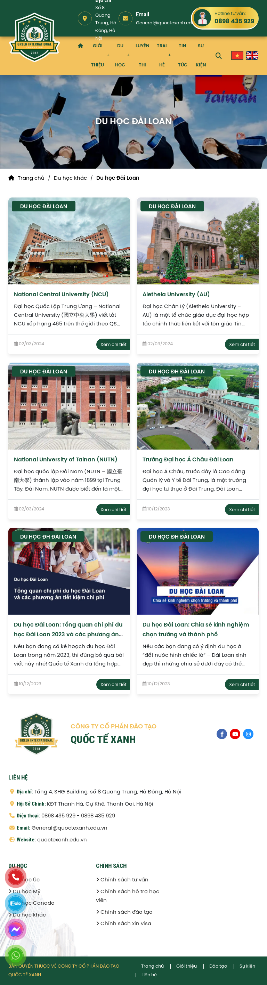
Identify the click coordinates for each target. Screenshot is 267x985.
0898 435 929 (234, 21)
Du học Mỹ (24, 892)
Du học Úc (24, 880)
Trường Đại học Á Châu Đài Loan (188, 460)
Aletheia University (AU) (176, 295)
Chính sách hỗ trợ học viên (127, 896)
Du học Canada (31, 903)
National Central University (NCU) (61, 295)
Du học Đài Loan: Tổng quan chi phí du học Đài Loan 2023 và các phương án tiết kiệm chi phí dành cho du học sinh (68, 634)
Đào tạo (218, 966)
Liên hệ (149, 975)
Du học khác (70, 178)
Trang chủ (31, 178)
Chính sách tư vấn (122, 880)
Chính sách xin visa (123, 924)
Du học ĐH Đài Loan (177, 372)
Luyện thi (142, 55)
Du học (120, 55)
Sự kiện (201, 55)
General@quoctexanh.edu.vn (168, 23)
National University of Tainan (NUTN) (66, 460)
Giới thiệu (97, 55)
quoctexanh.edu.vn (62, 840)
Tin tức (182, 55)
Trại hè (162, 55)
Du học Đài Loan (117, 178)
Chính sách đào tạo (124, 912)
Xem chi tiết (113, 344)
